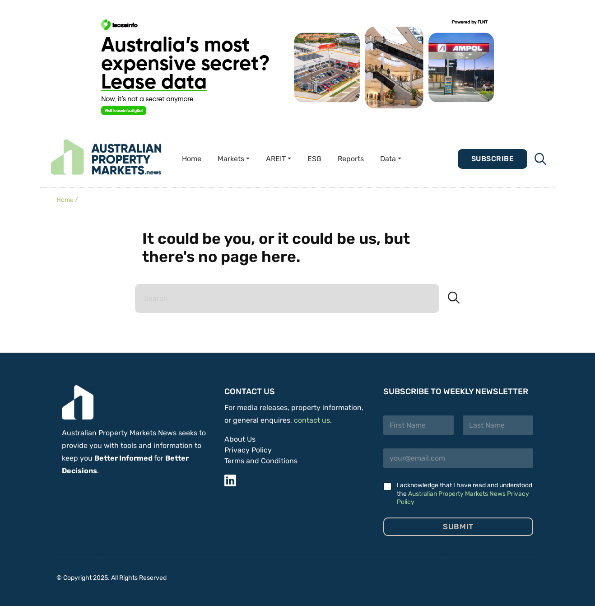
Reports (351, 158)
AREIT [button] (276, 158)
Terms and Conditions (261, 461)
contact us (312, 420)
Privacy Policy (248, 450)
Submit (458, 526)
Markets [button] (231, 158)
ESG (314, 158)
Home (191, 158)
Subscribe (492, 158)
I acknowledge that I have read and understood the (464, 493)
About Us (240, 439)
